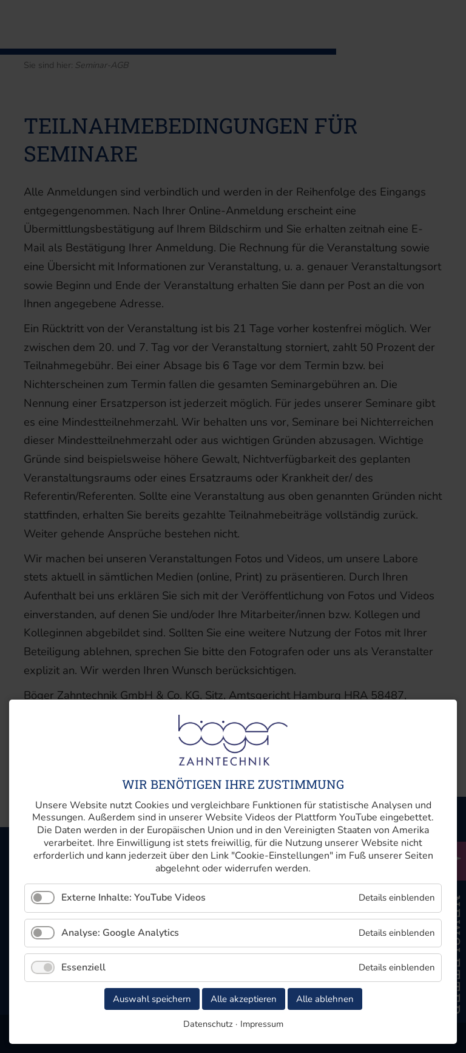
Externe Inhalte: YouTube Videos (133, 897)
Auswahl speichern (152, 999)
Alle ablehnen (325, 999)
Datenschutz (208, 1024)
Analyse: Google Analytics (120, 932)
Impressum (261, 1024)
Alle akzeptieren (244, 999)
